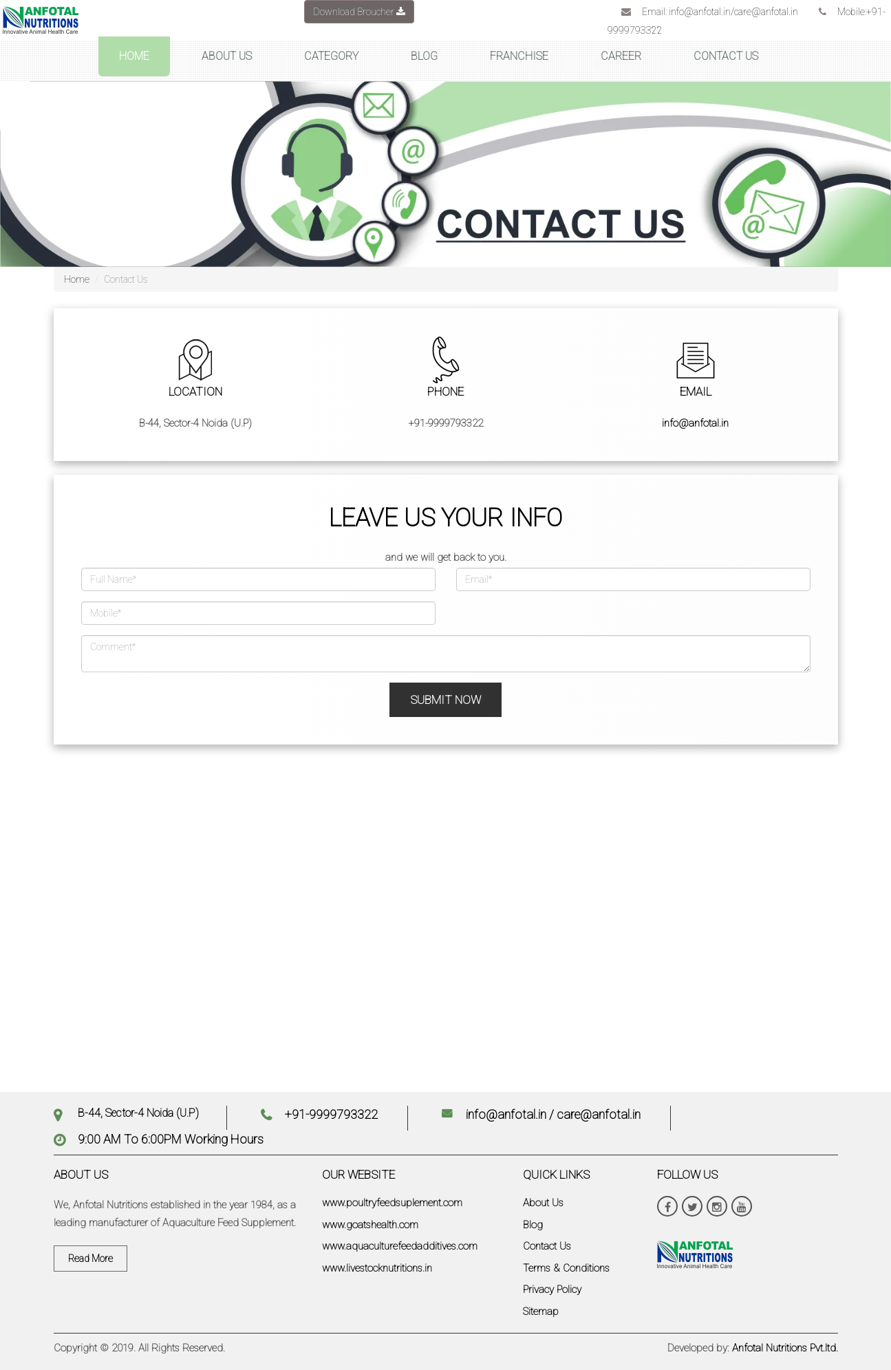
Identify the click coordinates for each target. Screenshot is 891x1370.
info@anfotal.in (695, 423)
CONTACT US (726, 56)
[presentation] (175, 709)
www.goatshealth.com (370, 1225)
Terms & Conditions (566, 1268)
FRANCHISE (519, 56)
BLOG (424, 56)
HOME (134, 56)
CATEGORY (331, 56)
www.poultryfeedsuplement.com (392, 1203)
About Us (543, 1203)
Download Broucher (359, 11)
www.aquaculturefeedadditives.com (399, 1246)
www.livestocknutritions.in (377, 1268)
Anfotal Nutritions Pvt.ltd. (785, 1348)
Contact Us (547, 1246)
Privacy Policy (552, 1289)
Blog (533, 1225)
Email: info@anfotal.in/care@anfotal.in (720, 11)
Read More (90, 1258)
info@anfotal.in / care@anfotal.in (553, 1114)
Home (76, 279)
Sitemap (541, 1311)
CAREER (621, 56)
